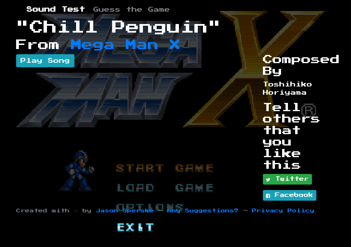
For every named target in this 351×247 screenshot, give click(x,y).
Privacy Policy (283, 211)
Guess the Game (131, 9)
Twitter (287, 179)
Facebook (289, 195)
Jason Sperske (125, 211)
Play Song (45, 60)
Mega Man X (126, 44)
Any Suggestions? (203, 211)
